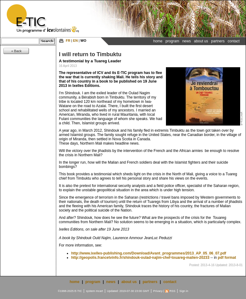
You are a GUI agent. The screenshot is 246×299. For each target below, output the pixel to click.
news (110, 282)
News (186, 41)
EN (75, 40)
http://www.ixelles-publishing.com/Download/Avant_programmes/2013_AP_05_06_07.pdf (148, 253)
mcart (99, 291)
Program (172, 41)
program (92, 282)
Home (157, 41)
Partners (218, 41)
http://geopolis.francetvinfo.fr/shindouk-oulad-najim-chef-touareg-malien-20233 (140, 257)
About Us (201, 41)
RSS (172, 291)
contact (169, 282)
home (74, 282)
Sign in (183, 291)
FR (68, 40)
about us (129, 282)
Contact (234, 41)
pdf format (227, 257)
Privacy (158, 291)
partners (150, 282)
